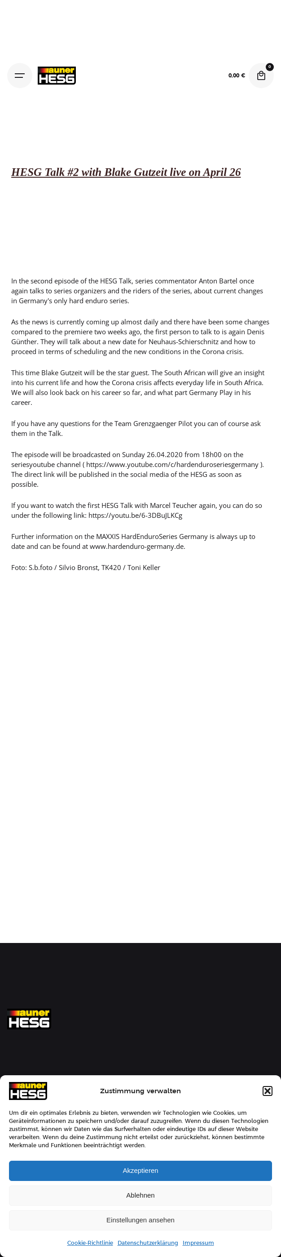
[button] (267, 1090)
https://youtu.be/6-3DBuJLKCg (135, 515)
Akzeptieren (140, 1170)
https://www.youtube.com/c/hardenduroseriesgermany (172, 464)
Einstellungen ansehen (140, 1220)
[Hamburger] (19, 75)
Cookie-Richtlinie (90, 1243)
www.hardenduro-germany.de (136, 546)
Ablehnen (140, 1195)
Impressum (198, 1243)
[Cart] (261, 75)
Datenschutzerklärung (148, 1243)
